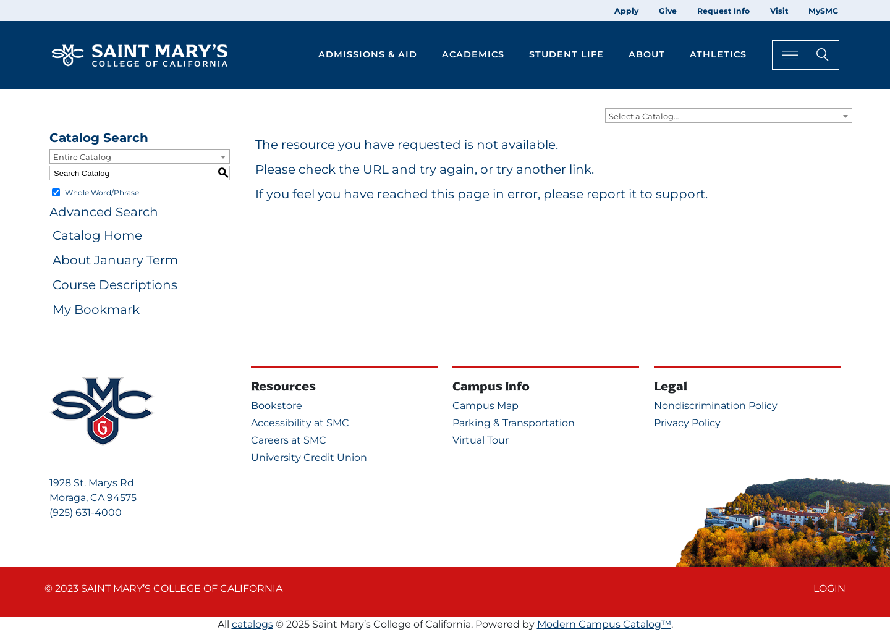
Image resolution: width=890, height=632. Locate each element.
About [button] (647, 54)
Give (668, 10)
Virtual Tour (480, 440)
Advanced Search (103, 211)
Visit (779, 10)
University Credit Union (309, 457)
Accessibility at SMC (300, 423)
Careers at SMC (288, 440)
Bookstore (276, 405)
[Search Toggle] (805, 54)
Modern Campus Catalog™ (604, 624)
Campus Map (485, 405)
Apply (626, 10)
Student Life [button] (566, 54)
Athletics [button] (718, 54)
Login (829, 588)
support (680, 194)
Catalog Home (97, 235)
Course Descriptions (115, 284)
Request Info (723, 10)
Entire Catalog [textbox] (82, 157)
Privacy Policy (687, 423)
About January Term (115, 260)
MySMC (823, 10)
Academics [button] (473, 54)
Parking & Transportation (513, 423)
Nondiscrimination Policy (716, 405)
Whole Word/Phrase (102, 192)
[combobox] (728, 115)
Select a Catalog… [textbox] (644, 116)
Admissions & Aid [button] (367, 54)
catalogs (252, 624)
